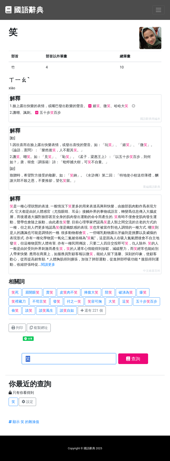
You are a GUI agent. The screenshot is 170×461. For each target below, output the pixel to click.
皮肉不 (68, 292)
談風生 (46, 310)
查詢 (133, 358)
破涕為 (126, 292)
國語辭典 (24, 10)
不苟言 (39, 301)
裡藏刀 (19, 301)
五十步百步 (146, 301)
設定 (27, 402)
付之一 (74, 301)
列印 (17, 328)
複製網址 (39, 328)
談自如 (67, 310)
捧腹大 (91, 292)
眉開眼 (32, 292)
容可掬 (95, 301)
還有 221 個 (92, 310)
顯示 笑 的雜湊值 (24, 422)
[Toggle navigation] (158, 10)
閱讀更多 (48, 264)
